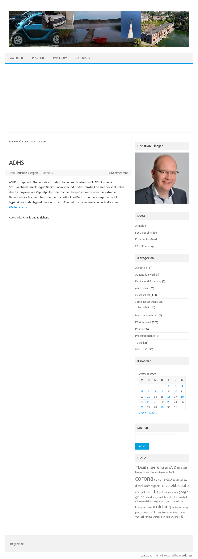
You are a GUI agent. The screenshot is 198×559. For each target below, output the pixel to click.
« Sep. (143, 413)
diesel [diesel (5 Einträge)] (139, 486)
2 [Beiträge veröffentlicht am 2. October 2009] (168, 386)
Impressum (60, 58)
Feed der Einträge (146, 232)
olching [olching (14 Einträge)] (163, 506)
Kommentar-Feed (146, 239)
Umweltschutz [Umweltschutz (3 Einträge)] (177, 512)
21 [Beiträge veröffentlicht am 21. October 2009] (155, 402)
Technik (139, 342)
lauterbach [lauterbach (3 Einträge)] (177, 501)
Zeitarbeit (144, 307)
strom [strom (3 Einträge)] (158, 512)
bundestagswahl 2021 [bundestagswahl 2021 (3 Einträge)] (162, 472)
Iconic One (146, 555)
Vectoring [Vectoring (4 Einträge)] (141, 516)
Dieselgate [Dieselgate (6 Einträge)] (152, 486)
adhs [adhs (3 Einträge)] (167, 468)
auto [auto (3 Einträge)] (184, 468)
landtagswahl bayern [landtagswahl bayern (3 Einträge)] (160, 501)
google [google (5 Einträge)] (183, 492)
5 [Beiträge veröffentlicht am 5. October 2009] (142, 391)
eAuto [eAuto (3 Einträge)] (163, 486)
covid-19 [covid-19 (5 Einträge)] (160, 479)
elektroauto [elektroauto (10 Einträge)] (178, 485)
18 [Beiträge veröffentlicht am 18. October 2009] (182, 396)
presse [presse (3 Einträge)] (138, 512)
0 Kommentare (118, 173)
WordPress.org (144, 246)
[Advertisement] (99, 98)
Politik (139, 329)
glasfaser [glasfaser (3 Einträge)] (173, 492)
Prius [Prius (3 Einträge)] (145, 512)
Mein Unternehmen (146, 315)
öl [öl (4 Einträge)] (181, 516)
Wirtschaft (141, 349)
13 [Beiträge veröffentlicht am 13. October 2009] (148, 396)
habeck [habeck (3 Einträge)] (148, 497)
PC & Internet (143, 322)
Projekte (38, 58)
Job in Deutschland (146, 301)
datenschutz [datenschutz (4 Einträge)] (180, 479)
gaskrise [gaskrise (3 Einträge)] (163, 492)
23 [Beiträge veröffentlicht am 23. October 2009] (168, 402)
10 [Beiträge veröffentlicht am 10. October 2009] (175, 391)
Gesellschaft (142, 294)
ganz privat (142, 288)
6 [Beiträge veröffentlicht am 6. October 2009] (148, 391)
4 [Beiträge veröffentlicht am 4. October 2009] (182, 386)
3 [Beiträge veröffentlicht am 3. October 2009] (175, 386)
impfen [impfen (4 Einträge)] (157, 497)
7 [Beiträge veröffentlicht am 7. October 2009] (155, 391)
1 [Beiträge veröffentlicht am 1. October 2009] (162, 386)
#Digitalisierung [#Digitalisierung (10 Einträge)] (149, 467)
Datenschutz (84, 58)
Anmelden (141, 225)
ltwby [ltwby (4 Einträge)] (138, 507)
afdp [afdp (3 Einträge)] (179, 468)
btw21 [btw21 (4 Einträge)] (147, 472)
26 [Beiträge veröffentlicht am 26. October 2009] (141, 407)
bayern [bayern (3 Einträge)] (138, 472)
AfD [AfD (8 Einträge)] (173, 467)
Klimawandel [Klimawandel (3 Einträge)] (142, 501)
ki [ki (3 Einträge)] (172, 497)
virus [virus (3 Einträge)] (149, 517)
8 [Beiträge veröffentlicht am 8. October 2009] (162, 391)
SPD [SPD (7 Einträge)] (152, 512)
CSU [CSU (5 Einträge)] (169, 479)
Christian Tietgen (27, 173)
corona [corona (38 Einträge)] (144, 478)
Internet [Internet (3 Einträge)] (166, 497)
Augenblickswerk (145, 274)
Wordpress (186, 555)
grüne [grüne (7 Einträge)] (139, 497)
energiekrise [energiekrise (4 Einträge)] (142, 492)
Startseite (16, 58)
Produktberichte (145, 335)
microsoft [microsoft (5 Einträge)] (149, 507)
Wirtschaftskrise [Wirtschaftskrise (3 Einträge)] (171, 517)
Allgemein (141, 267)
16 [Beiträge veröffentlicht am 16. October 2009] (168, 396)
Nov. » (153, 413)
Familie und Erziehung (36, 217)
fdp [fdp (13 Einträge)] (154, 491)
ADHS (16, 162)
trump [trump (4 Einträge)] (166, 512)
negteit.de (17, 544)
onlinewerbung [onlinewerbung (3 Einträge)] (180, 507)
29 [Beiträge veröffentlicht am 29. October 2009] (162, 407)
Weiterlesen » (18, 207)
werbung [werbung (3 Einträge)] (157, 517)
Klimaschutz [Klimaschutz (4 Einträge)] (181, 497)
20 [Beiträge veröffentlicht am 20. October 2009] (148, 402)
